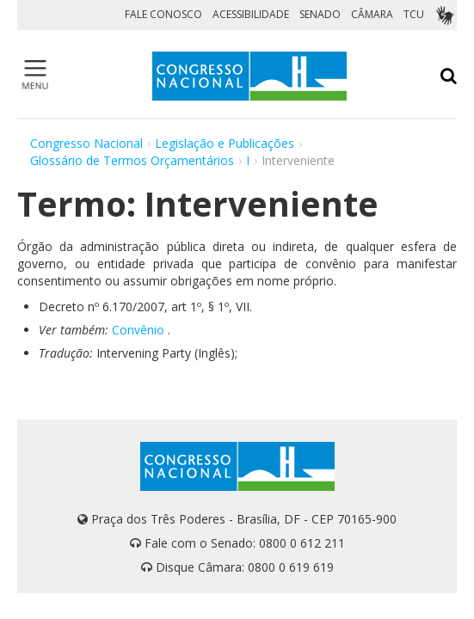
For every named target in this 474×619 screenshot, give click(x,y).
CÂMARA (372, 14)
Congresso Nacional (86, 143)
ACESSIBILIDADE (250, 14)
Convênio (138, 330)
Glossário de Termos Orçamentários (132, 160)
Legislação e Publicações (224, 143)
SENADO (320, 14)
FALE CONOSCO (163, 14)
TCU (413, 14)
